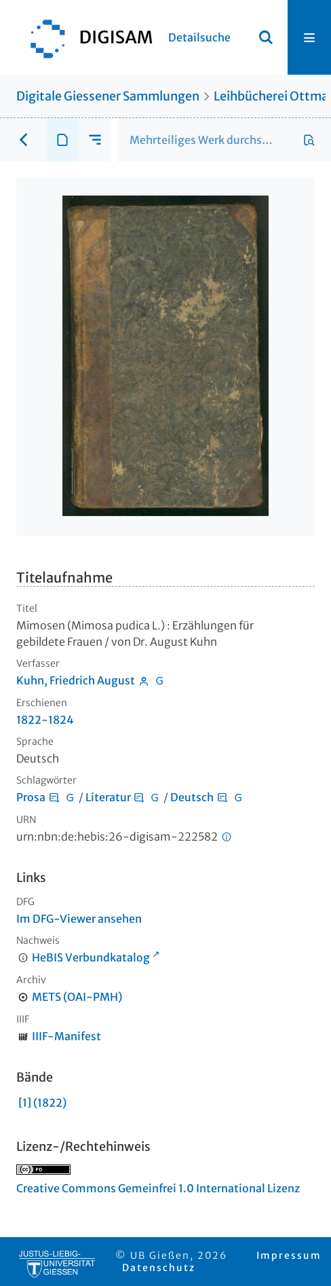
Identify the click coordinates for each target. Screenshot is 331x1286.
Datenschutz (158, 1268)
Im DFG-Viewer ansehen (79, 918)
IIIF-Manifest (66, 1036)
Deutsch (192, 797)
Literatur (108, 797)
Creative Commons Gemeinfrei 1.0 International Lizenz (158, 1188)
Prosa (30, 797)
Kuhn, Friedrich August (75, 680)
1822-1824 (45, 720)
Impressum (289, 1255)
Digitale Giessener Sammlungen (107, 96)
